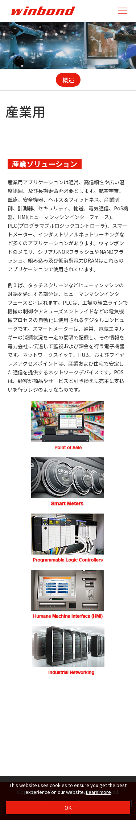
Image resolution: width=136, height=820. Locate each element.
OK (68, 807)
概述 (68, 79)
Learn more (98, 791)
